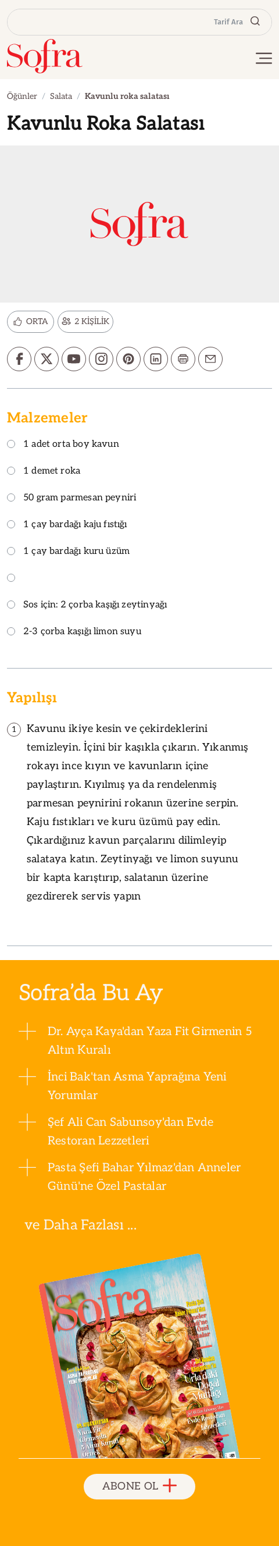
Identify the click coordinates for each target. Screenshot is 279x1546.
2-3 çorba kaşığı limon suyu (74, 632)
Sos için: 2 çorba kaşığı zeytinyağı (87, 605)
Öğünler (22, 96)
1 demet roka (43, 472)
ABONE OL (139, 1486)
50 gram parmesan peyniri (71, 498)
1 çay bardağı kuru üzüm (68, 552)
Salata (61, 96)
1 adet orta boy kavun (63, 445)
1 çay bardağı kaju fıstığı (67, 525)
